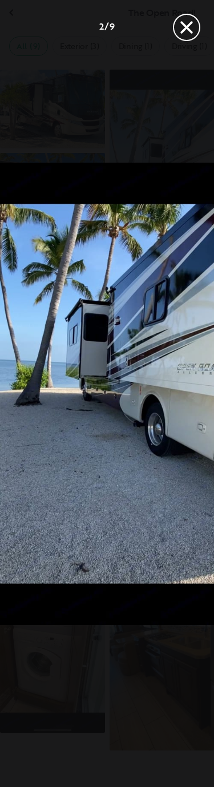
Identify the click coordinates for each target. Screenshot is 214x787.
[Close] (186, 27)
